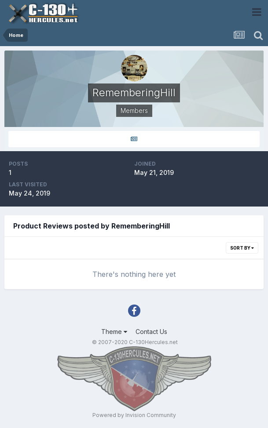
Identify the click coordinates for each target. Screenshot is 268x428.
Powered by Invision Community (134, 415)
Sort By (242, 247)
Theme (114, 331)
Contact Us (151, 331)
